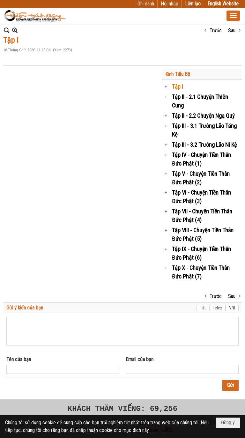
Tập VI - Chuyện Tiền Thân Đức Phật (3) (201, 196)
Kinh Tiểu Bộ (177, 74)
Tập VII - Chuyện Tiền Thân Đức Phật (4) (202, 215)
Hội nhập (169, 4)
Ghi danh (145, 4)
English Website (223, 4)
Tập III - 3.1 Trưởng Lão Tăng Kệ (204, 130)
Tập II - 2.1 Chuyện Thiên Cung (200, 101)
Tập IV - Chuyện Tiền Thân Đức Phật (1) (201, 159)
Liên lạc (193, 4)
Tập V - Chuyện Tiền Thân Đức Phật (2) (201, 178)
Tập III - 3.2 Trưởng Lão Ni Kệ (204, 144)
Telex (217, 307)
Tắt (203, 307)
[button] (233, 15)
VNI (232, 307)
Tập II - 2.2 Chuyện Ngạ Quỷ (203, 115)
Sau (231, 30)
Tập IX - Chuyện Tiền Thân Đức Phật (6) (201, 253)
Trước (216, 30)
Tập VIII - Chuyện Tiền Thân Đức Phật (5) (203, 234)
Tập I (177, 86)
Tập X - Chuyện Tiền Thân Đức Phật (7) (201, 272)
